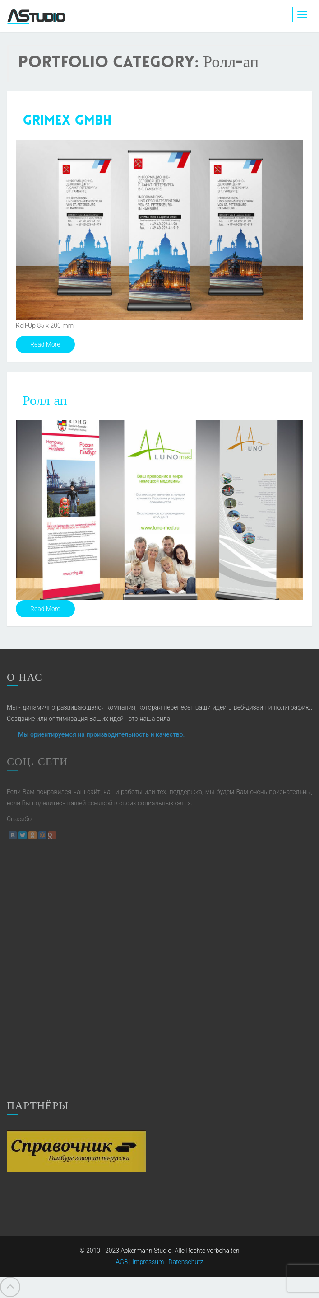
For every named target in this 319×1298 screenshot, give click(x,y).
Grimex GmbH (67, 121)
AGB (122, 1261)
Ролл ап (45, 402)
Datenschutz (185, 1261)
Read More (45, 344)
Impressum (148, 1261)
